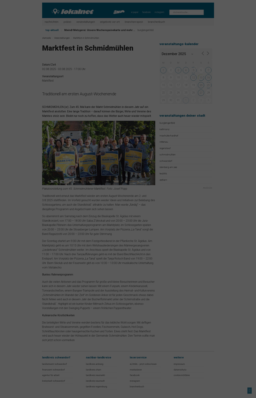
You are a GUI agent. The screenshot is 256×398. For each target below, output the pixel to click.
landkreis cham (93, 369)
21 (208, 85)
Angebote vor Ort (110, 21)
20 (201, 85)
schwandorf (166, 161)
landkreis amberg (94, 364)
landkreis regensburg (96, 386)
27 (201, 92)
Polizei (67, 21)
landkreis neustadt (95, 381)
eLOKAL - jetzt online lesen (143, 364)
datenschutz (180, 369)
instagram (159, 12)
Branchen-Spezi (134, 21)
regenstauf (165, 148)
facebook (146, 12)
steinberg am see (168, 167)
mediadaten (136, 369)
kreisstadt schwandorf (53, 381)
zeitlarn (163, 179)
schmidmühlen (168, 154)
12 (193, 77)
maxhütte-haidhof (169, 135)
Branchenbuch (156, 21)
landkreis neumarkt (95, 375)
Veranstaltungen (85, 21)
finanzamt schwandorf (53, 369)
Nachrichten (51, 21)
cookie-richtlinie (182, 375)
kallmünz (164, 129)
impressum (179, 364)
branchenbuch (137, 386)
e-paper (134, 12)
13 (201, 77)
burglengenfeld (167, 122)
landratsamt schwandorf (54, 364)
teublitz (163, 173)
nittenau (164, 141)
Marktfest (48, 80)
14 (208, 77)
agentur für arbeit (50, 375)
